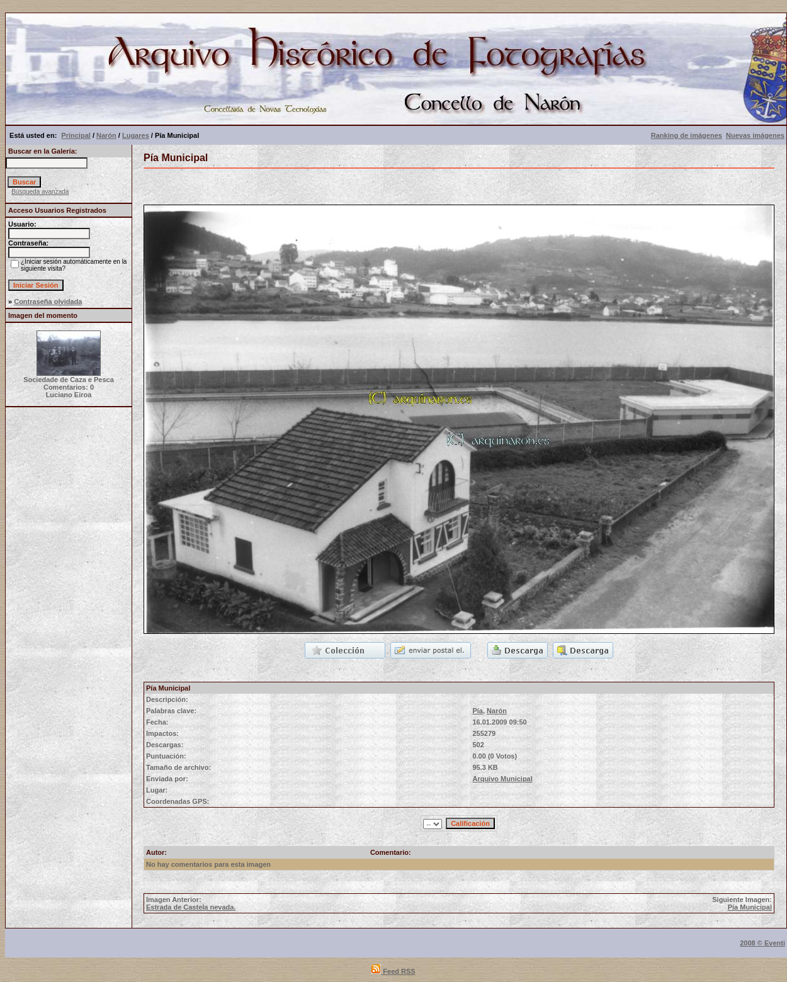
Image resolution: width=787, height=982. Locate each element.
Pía (477, 710)
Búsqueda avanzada (40, 191)
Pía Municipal (750, 907)
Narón (106, 135)
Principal (75, 135)
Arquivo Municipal (502, 778)
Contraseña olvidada (48, 301)
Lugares (135, 135)
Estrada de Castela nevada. (190, 907)
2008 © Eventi (762, 943)
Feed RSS (393, 971)
